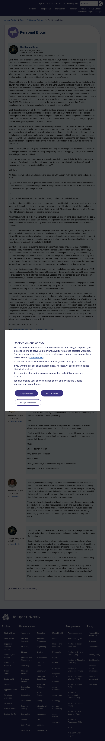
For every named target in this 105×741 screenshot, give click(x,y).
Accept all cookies (26, 394)
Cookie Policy (36, 357)
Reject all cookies (52, 394)
